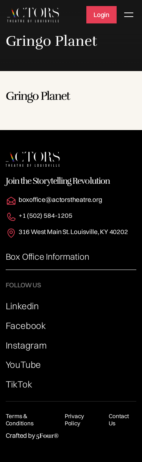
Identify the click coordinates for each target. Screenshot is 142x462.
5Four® (47, 436)
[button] (127, 15)
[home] (33, 15)
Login (101, 15)
